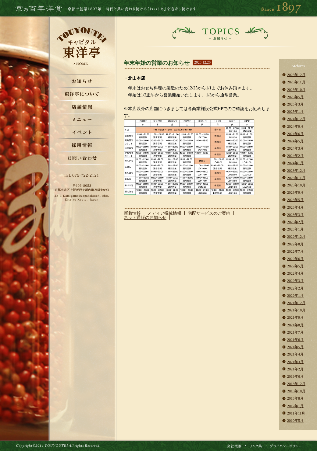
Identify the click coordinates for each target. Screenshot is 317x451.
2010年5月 (295, 420)
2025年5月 (295, 97)
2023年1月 (295, 229)
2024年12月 (296, 119)
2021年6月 (295, 340)
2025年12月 (296, 75)
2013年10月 (296, 391)
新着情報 (132, 213)
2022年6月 (295, 259)
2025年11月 (296, 82)
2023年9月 (295, 192)
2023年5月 (295, 200)
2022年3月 (295, 281)
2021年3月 (295, 362)
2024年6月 (295, 134)
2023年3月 (295, 215)
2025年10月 (296, 90)
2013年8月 (295, 398)
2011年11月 (296, 413)
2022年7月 (295, 251)
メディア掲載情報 (164, 213)
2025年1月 (295, 111)
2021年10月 (296, 310)
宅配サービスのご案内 (209, 213)
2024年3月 (295, 148)
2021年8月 (295, 325)
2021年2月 (295, 369)
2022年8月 (295, 244)
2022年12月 (296, 236)
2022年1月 (295, 295)
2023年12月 (296, 170)
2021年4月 (295, 354)
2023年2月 (295, 222)
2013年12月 (296, 384)
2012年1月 (295, 406)
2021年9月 (295, 317)
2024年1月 (295, 163)
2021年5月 (295, 347)
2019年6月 (295, 376)
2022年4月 (295, 273)
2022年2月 (295, 288)
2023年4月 (295, 207)
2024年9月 (295, 126)
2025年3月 (295, 104)
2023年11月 (296, 178)
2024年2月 (295, 156)
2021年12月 (296, 303)
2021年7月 (295, 332)
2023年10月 (296, 185)
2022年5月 (295, 266)
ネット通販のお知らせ (145, 217)
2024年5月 (295, 141)
